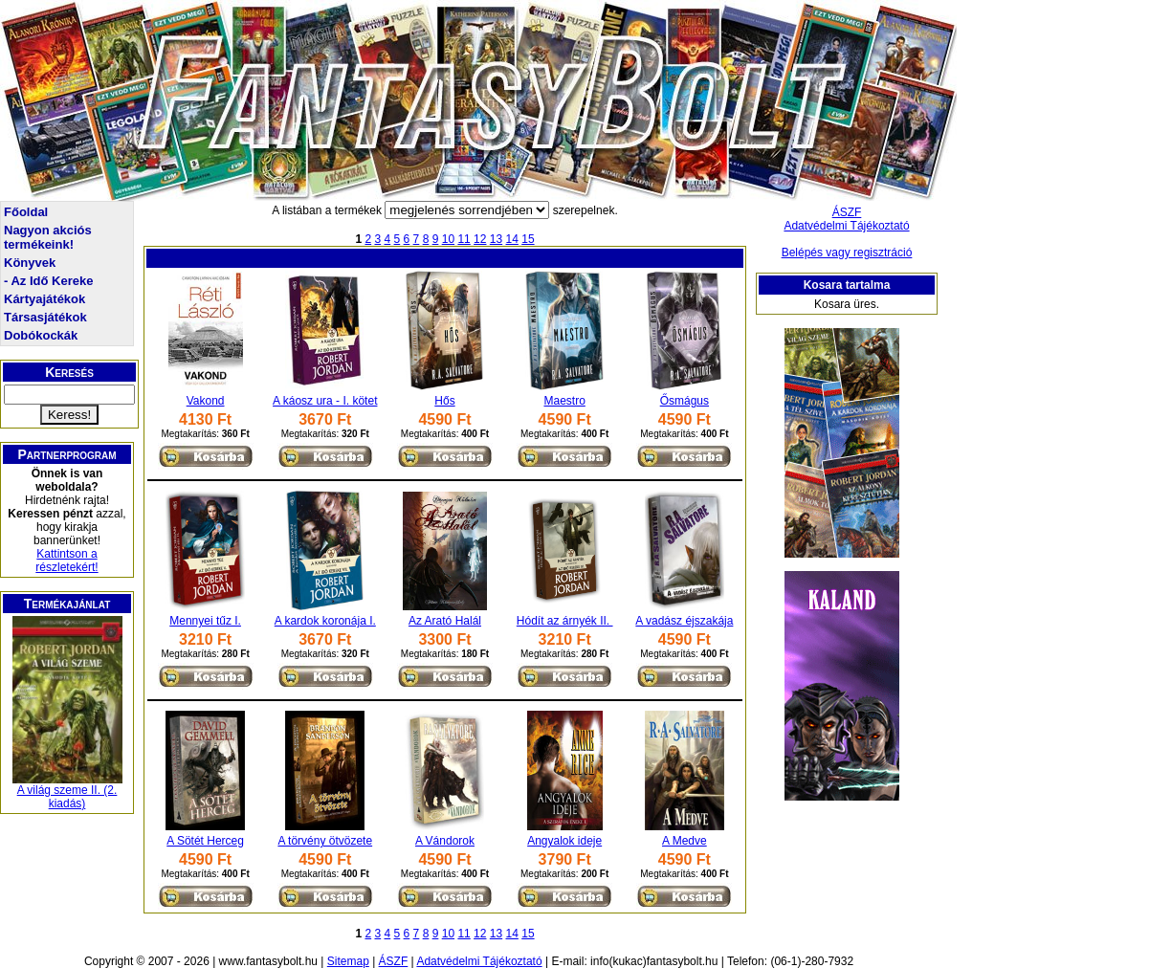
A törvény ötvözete (324, 840)
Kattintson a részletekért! (66, 560)
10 (448, 239)
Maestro (564, 400)
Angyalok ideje (564, 840)
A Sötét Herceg (205, 840)
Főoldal (26, 212)
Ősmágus (684, 400)
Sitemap (348, 961)
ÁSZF (847, 212)
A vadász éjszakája (684, 620)
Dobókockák (40, 335)
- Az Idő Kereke (48, 281)
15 (527, 239)
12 (480, 239)
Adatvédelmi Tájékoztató (846, 225)
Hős (444, 400)
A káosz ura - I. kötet (325, 400)
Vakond (206, 400)
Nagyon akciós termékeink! (48, 237)
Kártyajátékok (44, 299)
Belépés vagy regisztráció (847, 252)
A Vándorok (445, 840)
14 (512, 239)
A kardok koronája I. (325, 620)
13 (496, 239)
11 (463, 239)
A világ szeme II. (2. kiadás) (67, 796)
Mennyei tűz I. (205, 620)
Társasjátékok (45, 317)
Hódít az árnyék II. (565, 620)
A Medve (684, 840)
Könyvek (29, 262)
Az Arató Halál (445, 620)
